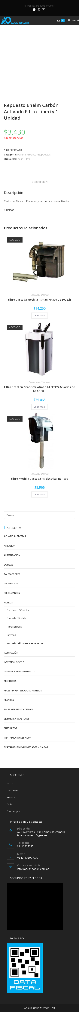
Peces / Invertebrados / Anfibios (23, 690)
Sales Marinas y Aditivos (18, 709)
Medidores (10, 681)
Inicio (10, 783)
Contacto (12, 790)
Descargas (13, 811)
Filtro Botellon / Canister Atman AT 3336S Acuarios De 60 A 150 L (39, 389)
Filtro (27, 159)
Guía (10, 804)
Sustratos (10, 728)
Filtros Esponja (15, 626)
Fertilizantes (12, 593)
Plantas (9, 700)
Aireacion (9, 545)
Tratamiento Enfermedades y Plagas (26, 747)
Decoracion (11, 583)
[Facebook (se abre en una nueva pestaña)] (35, 9)
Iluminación (11, 652)
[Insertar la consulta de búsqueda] (39, 515)
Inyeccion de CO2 (14, 662)
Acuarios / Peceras (15, 536)
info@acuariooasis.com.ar (33, 869)
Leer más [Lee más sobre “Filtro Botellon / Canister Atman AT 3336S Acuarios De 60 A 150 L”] (39, 406)
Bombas (8, 564)
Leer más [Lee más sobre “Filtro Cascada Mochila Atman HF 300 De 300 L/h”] (39, 315)
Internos (11, 635)
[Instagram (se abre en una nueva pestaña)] (39, 9)
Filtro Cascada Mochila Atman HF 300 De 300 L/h (39, 299)
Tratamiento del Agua (17, 737)
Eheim (19, 159)
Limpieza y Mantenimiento (19, 671)
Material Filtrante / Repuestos (34, 154)
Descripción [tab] (39, 182)
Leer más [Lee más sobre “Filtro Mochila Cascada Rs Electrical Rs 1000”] (39, 494)
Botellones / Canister (39, 382)
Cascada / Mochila (39, 294)
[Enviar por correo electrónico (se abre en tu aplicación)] (43, 9)
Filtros (8, 602)
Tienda (11, 797)
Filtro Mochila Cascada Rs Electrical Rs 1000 (39, 478)
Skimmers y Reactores (16, 718)
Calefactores (12, 574)
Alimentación (12, 555)
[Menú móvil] (72, 20)
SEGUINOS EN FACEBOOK (26, 878)
